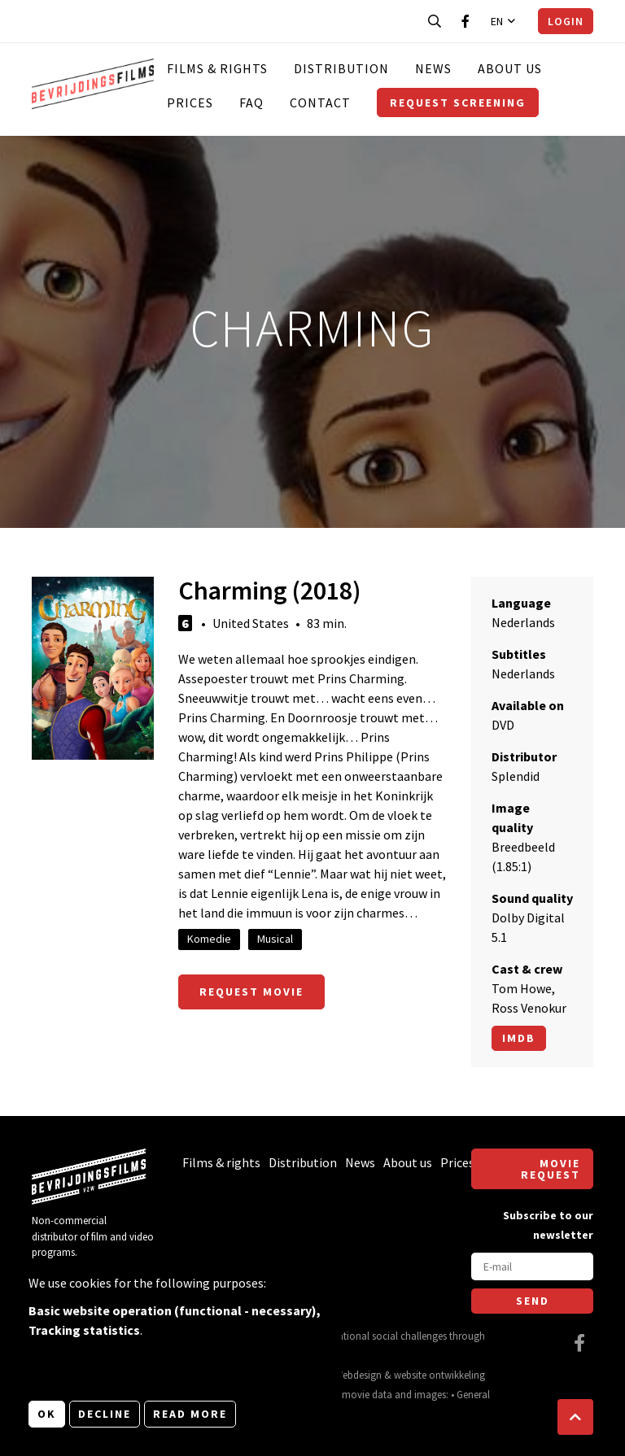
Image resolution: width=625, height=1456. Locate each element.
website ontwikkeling (439, 1374)
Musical (275, 938)
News (433, 68)
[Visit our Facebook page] (465, 21)
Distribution (341, 68)
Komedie (209, 938)
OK (46, 1413)
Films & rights (217, 68)
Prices (190, 102)
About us (510, 68)
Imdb (518, 1038)
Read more (190, 1413)
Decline (104, 1413)
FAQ (251, 102)
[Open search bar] (434, 21)
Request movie (251, 991)
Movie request (550, 1169)
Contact (320, 102)
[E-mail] (532, 1266)
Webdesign (358, 1374)
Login (565, 21)
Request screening (458, 102)
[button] (575, 1417)
